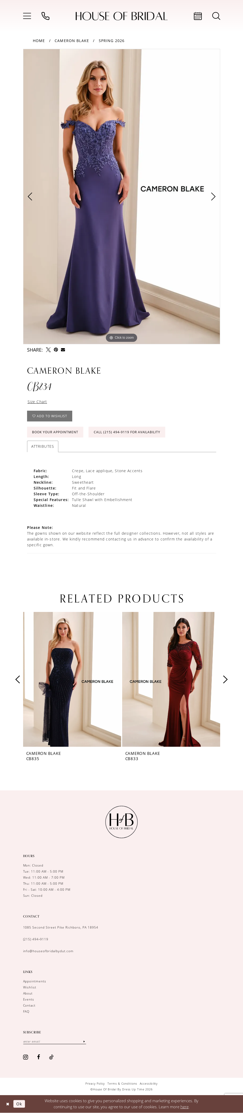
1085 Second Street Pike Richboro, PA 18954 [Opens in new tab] (60, 927)
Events (28, 999)
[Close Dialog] (7, 1104)
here (184, 1106)
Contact (29, 1005)
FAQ (26, 1011)
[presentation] (72, 679)
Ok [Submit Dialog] (19, 1103)
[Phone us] (45, 16)
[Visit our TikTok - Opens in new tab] (51, 1057)
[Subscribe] (84, 1041)
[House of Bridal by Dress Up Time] (122, 16)
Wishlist (30, 987)
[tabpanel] (121, 196)
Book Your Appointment (55, 432)
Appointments (34, 981)
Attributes (42, 446)
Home (39, 40)
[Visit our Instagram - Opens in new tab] (25, 1057)
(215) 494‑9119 (36, 939)
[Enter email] (54, 1041)
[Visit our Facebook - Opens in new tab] (38, 1057)
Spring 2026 (112, 40)
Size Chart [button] (37, 401)
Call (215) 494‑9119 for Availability (127, 432)
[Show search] (216, 16)
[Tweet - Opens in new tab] (48, 349)
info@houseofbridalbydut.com (48, 951)
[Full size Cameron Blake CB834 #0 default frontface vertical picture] (121, 196)
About (28, 993)
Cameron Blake (72, 40)
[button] (27, 16)
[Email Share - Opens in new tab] (63, 350)
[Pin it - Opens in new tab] (56, 349)
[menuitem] (27, 16)
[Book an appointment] (198, 16)
